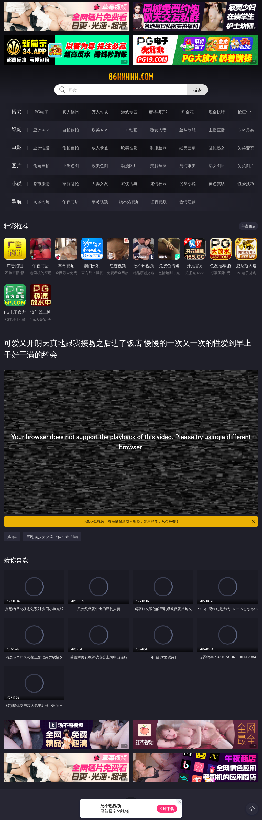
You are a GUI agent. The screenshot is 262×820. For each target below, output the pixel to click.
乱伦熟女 (217, 148)
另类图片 (246, 166)
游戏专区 (129, 112)
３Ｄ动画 (129, 130)
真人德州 (70, 112)
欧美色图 (100, 166)
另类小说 (187, 183)
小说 (17, 183)
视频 (17, 129)
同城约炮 (41, 201)
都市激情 (41, 183)
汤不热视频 (129, 201)
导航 (17, 201)
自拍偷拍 (70, 130)
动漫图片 (129, 166)
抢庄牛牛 (246, 112)
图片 (17, 165)
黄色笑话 (217, 183)
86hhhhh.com (131, 77)
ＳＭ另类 (246, 130)
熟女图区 (217, 166)
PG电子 (41, 112)
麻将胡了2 (158, 112)
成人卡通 (100, 148)
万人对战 (100, 112)
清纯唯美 (187, 166)
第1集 (12, 536)
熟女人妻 (158, 130)
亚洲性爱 (41, 148)
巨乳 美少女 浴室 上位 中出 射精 (52, 536)
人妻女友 (100, 183)
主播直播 (217, 130)
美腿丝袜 (158, 166)
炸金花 (187, 112)
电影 (17, 147)
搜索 (197, 90)
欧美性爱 (129, 148)
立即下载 (167, 808)
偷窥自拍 (41, 166)
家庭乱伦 (70, 183)
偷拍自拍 (70, 148)
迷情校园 (158, 183)
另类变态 (246, 148)
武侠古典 (129, 183)
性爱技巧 (246, 183)
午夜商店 (70, 201)
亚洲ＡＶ (41, 130)
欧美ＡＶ (100, 130)
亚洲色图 (70, 166)
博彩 (17, 111)
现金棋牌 (217, 112)
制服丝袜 (158, 148)
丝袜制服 (187, 130)
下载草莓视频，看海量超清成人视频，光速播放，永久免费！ (169, 521)
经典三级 (187, 148)
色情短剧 (187, 201)
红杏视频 (158, 201)
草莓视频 (100, 201)
